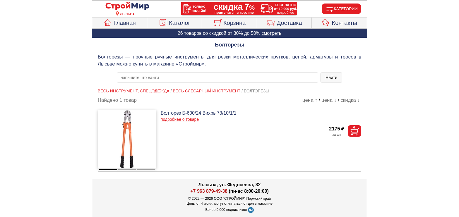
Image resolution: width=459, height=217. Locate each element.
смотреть (271, 33)
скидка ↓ (350, 100)
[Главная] (127, 6)
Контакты (339, 22)
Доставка (284, 22)
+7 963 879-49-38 (208, 191)
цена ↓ (328, 100)
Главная (119, 22)
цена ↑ (309, 100)
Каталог (174, 22)
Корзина (229, 22)
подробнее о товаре (180, 119)
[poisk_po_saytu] (217, 77)
